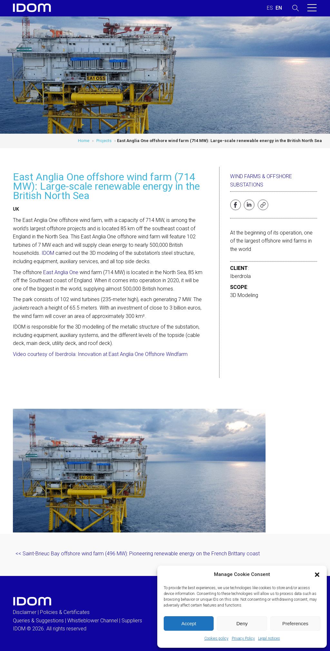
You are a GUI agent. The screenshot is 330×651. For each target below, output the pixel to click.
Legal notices (269, 638)
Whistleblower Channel (92, 620)
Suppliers (131, 620)
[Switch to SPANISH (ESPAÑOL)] (270, 8)
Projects (104, 140)
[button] (317, 574)
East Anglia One (61, 272)
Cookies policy (216, 638)
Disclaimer (24, 612)
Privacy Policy (243, 638)
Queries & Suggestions (38, 620)
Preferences (295, 623)
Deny (242, 623)
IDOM (48, 253)
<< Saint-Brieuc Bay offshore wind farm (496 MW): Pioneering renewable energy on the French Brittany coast (137, 553)
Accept (188, 623)
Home (83, 140)
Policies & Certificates (65, 612)
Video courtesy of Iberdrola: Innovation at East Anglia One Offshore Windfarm (100, 354)
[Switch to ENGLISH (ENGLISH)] (279, 8)
